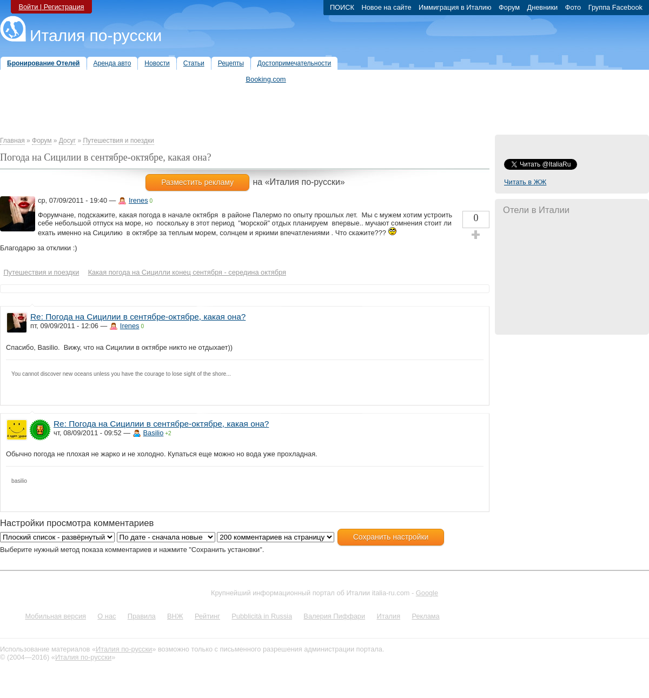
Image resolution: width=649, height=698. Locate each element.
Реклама (425, 616)
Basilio (153, 433)
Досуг (67, 140)
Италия (388, 616)
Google (427, 593)
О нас (106, 616)
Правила (142, 616)
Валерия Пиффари (334, 616)
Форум (41, 140)
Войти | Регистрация (51, 7)
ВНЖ (175, 616)
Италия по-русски (96, 35)
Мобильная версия (55, 616)
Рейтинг (207, 616)
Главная (12, 140)
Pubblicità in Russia (261, 616)
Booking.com (266, 79)
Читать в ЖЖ (525, 182)
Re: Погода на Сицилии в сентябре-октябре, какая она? (138, 316)
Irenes (138, 200)
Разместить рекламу (197, 182)
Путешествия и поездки (118, 140)
